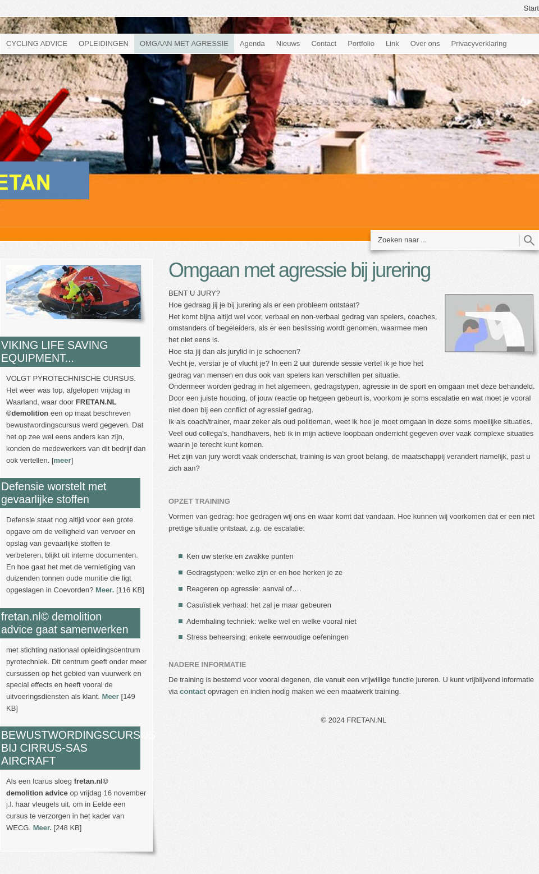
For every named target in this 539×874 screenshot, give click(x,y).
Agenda (252, 43)
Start (531, 8)
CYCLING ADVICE (36, 43)
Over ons (425, 43)
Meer (110, 696)
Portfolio (361, 43)
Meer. (104, 590)
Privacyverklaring (479, 43)
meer (62, 460)
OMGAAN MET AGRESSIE (184, 43)
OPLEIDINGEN (104, 43)
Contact (323, 43)
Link (392, 43)
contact (192, 691)
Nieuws (288, 43)
